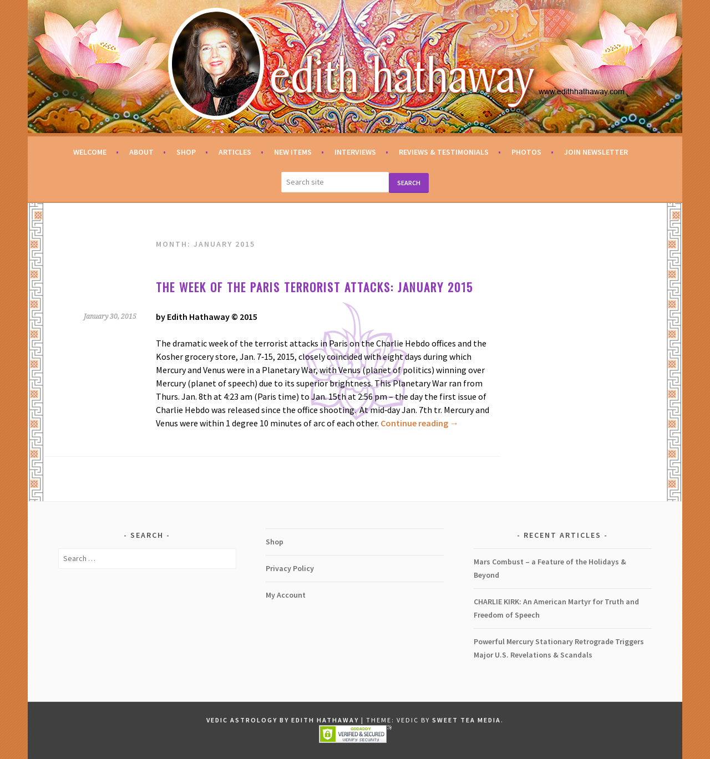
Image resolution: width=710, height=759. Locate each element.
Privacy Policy (290, 568)
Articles (235, 152)
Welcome (89, 152)
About (141, 152)
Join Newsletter (596, 152)
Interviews (355, 152)
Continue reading (420, 423)
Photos (526, 152)
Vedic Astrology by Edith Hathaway (282, 720)
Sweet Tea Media (466, 720)
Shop (186, 152)
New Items (293, 152)
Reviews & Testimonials (444, 152)
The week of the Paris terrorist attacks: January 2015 (314, 287)
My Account (286, 595)
